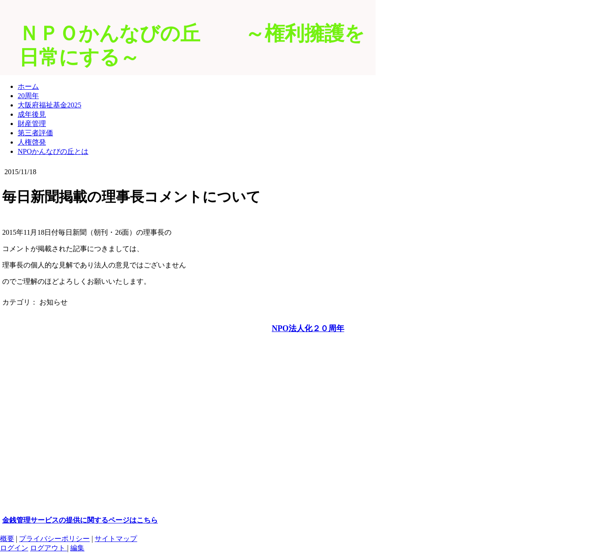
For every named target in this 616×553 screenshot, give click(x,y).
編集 (77, 548)
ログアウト (48, 548)
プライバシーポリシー (54, 538)
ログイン (14, 548)
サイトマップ (116, 538)
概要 (7, 538)
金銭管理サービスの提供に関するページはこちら (80, 520)
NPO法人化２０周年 (308, 328)
